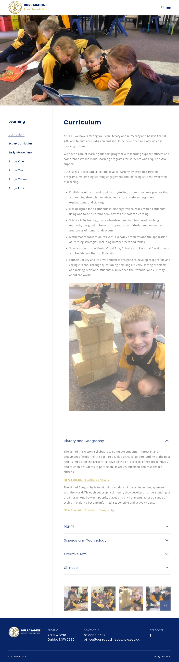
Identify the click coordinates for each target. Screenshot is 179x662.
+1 (165, 608)
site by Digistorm (162, 656)
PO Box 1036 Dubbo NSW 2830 (61, 637)
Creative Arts (75, 557)
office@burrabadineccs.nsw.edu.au (112, 639)
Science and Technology (85, 543)
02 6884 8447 (95, 635)
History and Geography (84, 444)
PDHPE (69, 530)
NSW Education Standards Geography (89, 513)
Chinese (71, 571)
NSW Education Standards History (86, 482)
